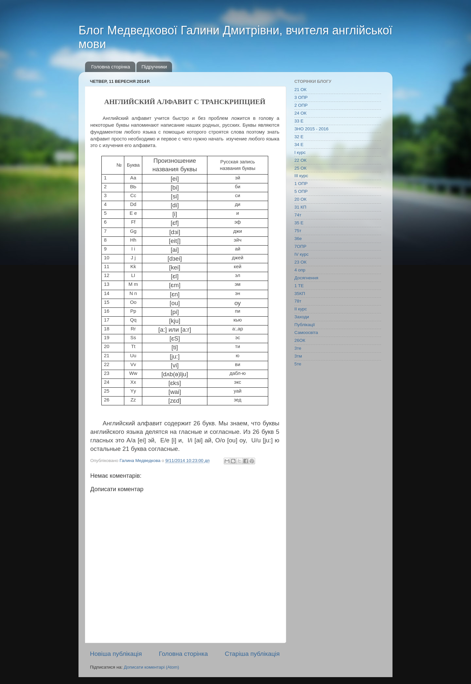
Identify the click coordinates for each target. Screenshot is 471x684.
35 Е (299, 222)
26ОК (299, 340)
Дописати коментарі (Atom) (151, 667)
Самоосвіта (306, 332)
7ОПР (300, 246)
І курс (299, 152)
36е (298, 238)
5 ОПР (300, 191)
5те (297, 363)
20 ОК (300, 199)
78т (297, 301)
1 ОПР (300, 183)
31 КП (300, 207)
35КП (299, 293)
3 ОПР (300, 97)
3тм (298, 356)
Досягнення (306, 277)
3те (297, 348)
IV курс (301, 254)
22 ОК (300, 160)
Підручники (154, 66)
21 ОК (300, 89)
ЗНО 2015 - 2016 (311, 128)
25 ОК (300, 168)
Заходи (301, 316)
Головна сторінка (110, 66)
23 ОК (300, 262)
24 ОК (300, 113)
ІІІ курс (301, 175)
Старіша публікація (252, 653)
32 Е (299, 136)
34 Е (299, 144)
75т (297, 230)
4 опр (299, 270)
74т (297, 215)
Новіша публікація (116, 653)
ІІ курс (300, 308)
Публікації (304, 324)
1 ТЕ (299, 285)
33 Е (299, 121)
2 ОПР (300, 105)
